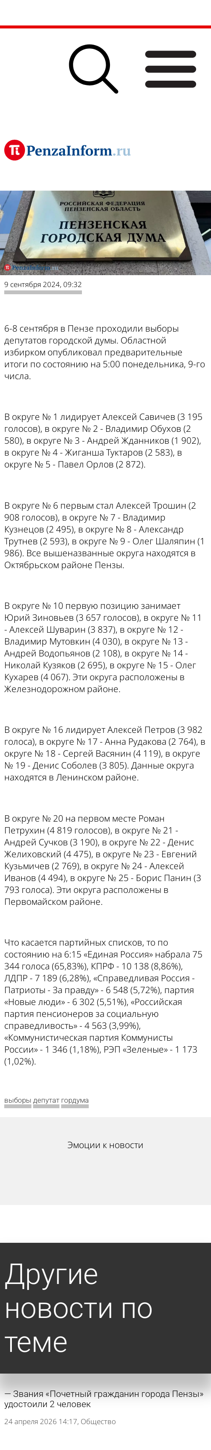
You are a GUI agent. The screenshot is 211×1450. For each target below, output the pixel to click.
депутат (46, 1100)
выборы (17, 1100)
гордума (75, 1100)
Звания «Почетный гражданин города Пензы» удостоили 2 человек (104, 1399)
